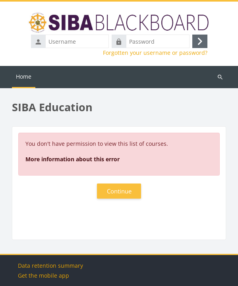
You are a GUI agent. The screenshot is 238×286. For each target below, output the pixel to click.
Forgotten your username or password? (155, 52)
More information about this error (72, 159)
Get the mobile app (43, 275)
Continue (119, 191)
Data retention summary (50, 265)
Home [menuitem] (23, 76)
